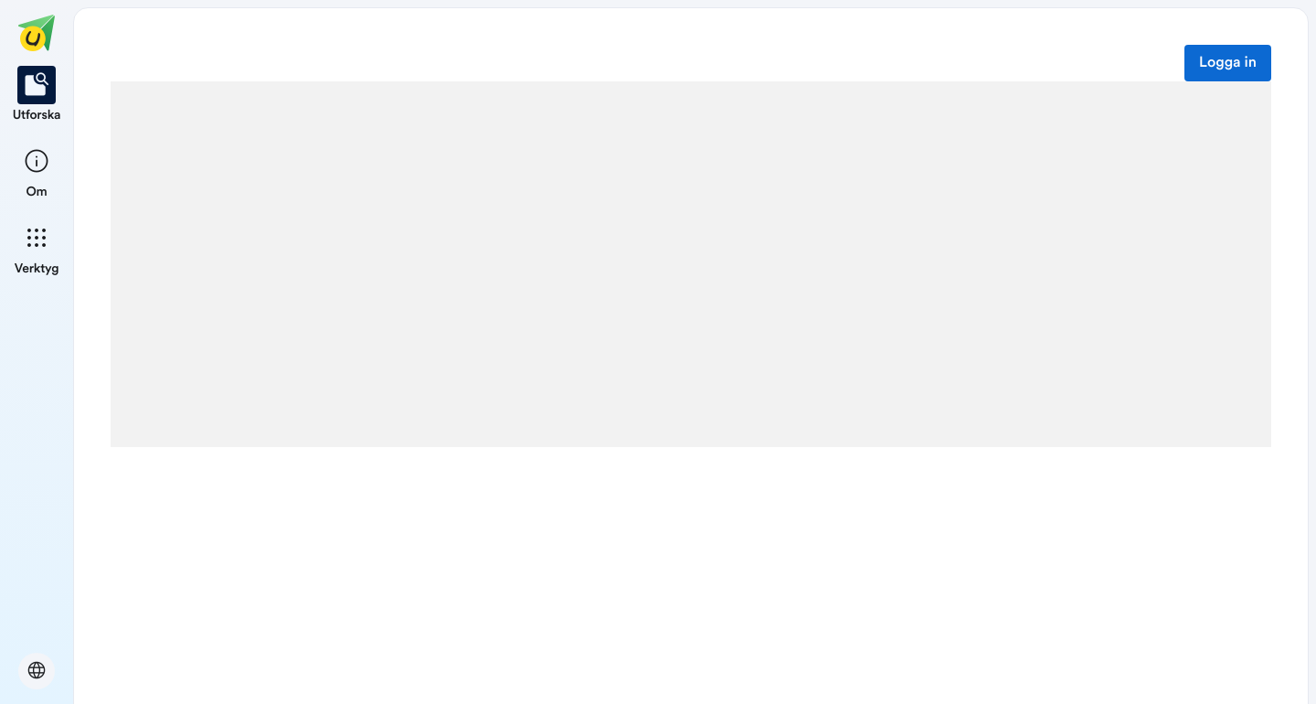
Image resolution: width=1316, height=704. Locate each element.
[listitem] (37, 95)
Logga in (1228, 63)
